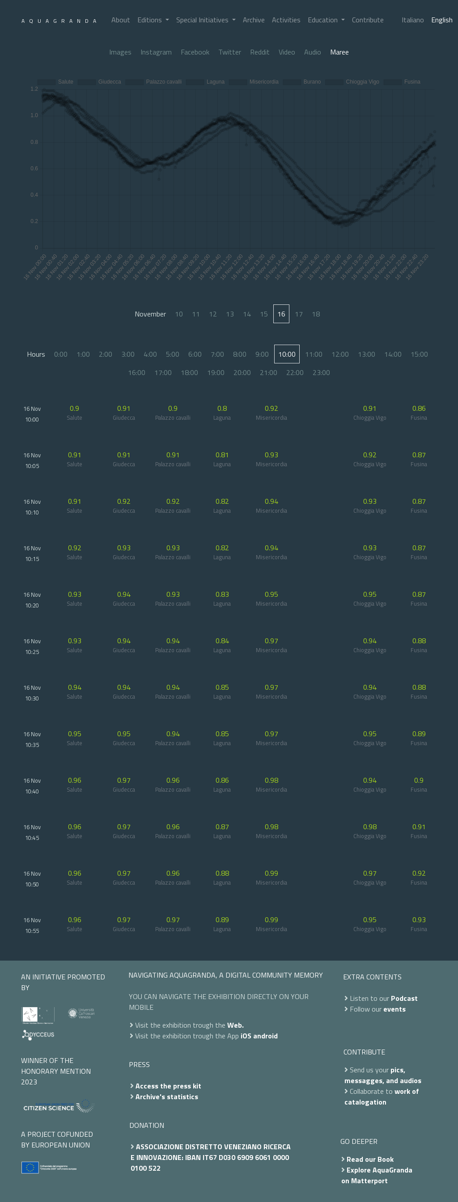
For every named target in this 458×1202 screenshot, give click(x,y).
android (265, 1035)
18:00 (189, 372)
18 (316, 313)
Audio (312, 51)
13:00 (366, 354)
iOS (246, 1035)
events (394, 1009)
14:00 (393, 354)
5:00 (172, 354)
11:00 (313, 354)
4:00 (150, 354)
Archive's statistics (167, 1096)
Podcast (404, 998)
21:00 (268, 372)
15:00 (419, 354)
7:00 (217, 354)
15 (264, 313)
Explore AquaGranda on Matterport (376, 1175)
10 (179, 313)
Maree (339, 51)
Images (120, 51)
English (442, 19)
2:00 (105, 354)
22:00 (295, 372)
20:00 (242, 372)
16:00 (136, 372)
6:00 (195, 354)
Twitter (229, 51)
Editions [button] (150, 19)
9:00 (262, 354)
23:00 (321, 372)
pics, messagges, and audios (382, 1075)
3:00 (128, 354)
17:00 (163, 372)
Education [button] (323, 19)
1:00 (83, 354)
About (120, 19)
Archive (254, 19)
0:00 (61, 354)
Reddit (260, 51)
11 (196, 313)
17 (299, 313)
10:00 (287, 354)
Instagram (156, 51)
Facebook (195, 51)
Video (287, 51)
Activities (286, 19)
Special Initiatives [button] (203, 19)
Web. (235, 1025)
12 (213, 313)
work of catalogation (381, 1096)
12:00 (340, 354)
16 (281, 313)
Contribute (368, 19)
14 (247, 313)
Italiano (413, 19)
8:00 (239, 354)
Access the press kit (168, 1085)
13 (230, 313)
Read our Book (370, 1159)
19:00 (216, 372)
